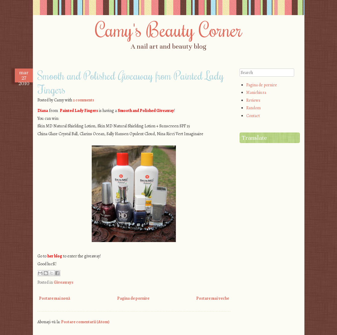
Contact (253, 116)
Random (253, 108)
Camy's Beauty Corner (168, 29)
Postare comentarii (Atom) (85, 322)
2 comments (83, 100)
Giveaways (63, 282)
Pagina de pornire (133, 298)
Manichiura (256, 92)
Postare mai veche (212, 298)
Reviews (253, 100)
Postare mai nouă (54, 298)
